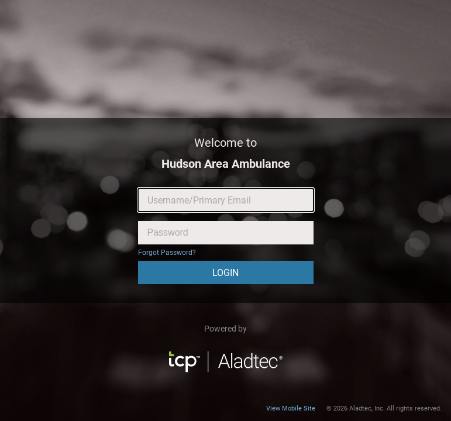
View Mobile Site (290, 408)
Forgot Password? (167, 252)
